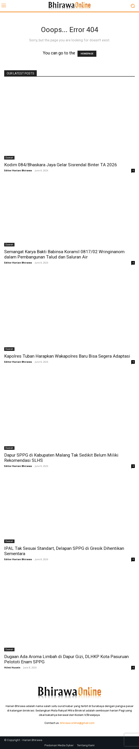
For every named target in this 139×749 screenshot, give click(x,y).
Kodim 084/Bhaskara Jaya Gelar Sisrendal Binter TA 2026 (60, 164)
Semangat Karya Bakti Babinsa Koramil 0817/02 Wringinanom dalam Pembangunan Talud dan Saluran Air (64, 254)
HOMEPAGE (87, 53)
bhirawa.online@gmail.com (77, 723)
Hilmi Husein (12, 667)
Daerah (9, 157)
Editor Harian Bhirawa (18, 170)
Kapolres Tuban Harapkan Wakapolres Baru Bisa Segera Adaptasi (67, 356)
